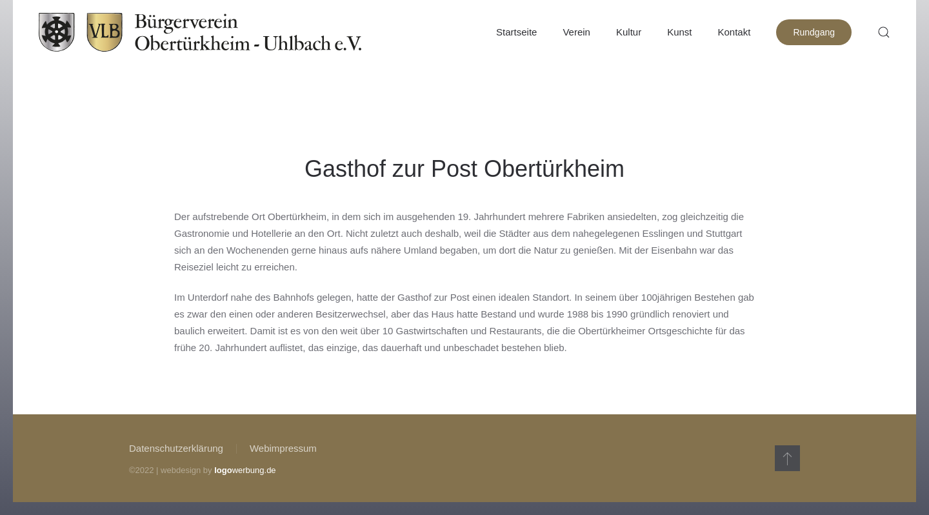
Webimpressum (283, 448)
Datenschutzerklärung (176, 448)
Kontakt (734, 31)
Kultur (628, 31)
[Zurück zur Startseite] (200, 32)
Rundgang (814, 32)
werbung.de (244, 470)
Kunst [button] (679, 31)
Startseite (516, 31)
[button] (883, 32)
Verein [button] (576, 31)
